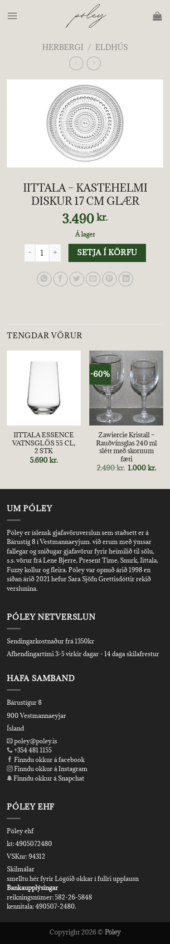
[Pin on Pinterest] (109, 279)
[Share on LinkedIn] (125, 279)
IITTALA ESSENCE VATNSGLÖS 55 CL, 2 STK (43, 443)
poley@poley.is (32, 741)
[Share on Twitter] (76, 279)
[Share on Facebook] (60, 279)
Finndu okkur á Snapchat (45, 778)
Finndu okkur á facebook (46, 760)
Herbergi (62, 47)
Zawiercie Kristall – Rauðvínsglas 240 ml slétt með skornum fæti (126, 447)
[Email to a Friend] (93, 279)
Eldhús (111, 47)
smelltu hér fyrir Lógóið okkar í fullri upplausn (73, 879)
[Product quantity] (42, 253)
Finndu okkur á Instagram (47, 769)
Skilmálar (20, 869)
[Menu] (13, 16)
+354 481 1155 (32, 750)
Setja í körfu (107, 252)
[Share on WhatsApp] (44, 279)
